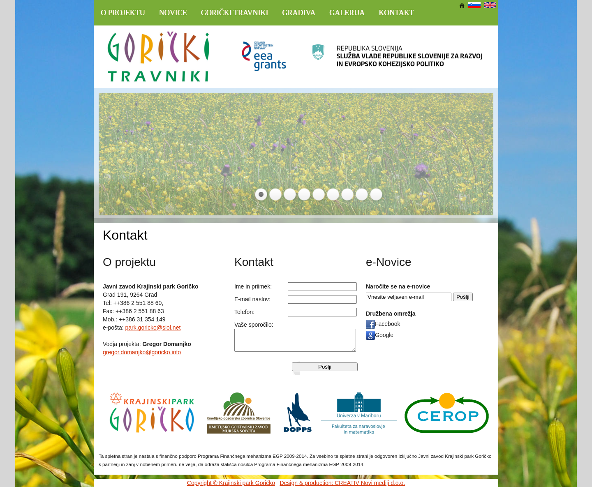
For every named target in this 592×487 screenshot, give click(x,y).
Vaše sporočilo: (253, 324)
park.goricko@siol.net (152, 327)
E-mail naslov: (252, 299)
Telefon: (244, 312)
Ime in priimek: (253, 286)
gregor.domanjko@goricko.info (142, 352)
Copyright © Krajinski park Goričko (231, 483)
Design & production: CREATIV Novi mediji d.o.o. (342, 483)
